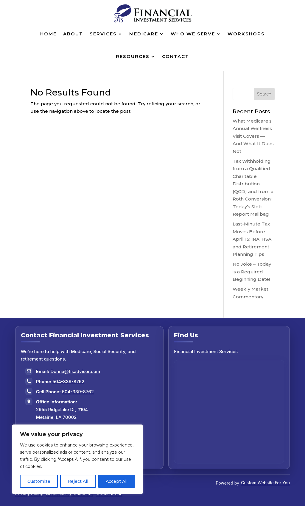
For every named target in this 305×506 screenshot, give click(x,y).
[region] (77, 459)
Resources (133, 56)
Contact (175, 56)
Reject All (78, 481)
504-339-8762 (68, 381)
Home (48, 34)
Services (103, 34)
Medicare (143, 34)
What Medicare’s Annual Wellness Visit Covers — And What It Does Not (253, 136)
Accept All (116, 481)
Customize (38, 481)
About (73, 34)
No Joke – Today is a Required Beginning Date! (252, 271)
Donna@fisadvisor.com (75, 371)
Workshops (246, 34)
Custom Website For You (265, 482)
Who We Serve (193, 34)
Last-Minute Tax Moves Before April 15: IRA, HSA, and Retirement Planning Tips (252, 239)
